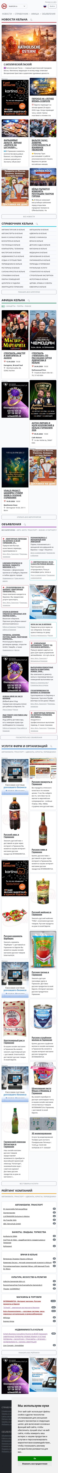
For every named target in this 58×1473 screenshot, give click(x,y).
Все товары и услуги (29, 1183)
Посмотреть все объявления (29, 737)
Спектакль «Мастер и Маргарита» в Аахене (14, 355)
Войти (52, 6)
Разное (28, 306)
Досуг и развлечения (38, 553)
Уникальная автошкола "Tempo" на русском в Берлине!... (41, 645)
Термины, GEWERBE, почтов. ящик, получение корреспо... (15, 637)
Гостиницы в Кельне (11, 245)
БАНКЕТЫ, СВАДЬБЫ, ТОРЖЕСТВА (29, 1232)
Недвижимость (8, 578)
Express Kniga (8, 1321)
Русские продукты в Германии (42, 783)
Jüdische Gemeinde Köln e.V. (14, 1281)
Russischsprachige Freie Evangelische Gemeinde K (22, 1285)
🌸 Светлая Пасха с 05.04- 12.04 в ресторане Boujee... (42, 563)
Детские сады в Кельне (40, 245)
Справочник (21, 14)
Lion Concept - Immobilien (13, 1345)
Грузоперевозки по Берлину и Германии (40, 691)
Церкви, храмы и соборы (41, 283)
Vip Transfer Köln (9, 1220)
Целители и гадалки (11, 283)
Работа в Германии (9, 627)
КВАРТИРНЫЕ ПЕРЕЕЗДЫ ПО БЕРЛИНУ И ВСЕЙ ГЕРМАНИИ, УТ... (15, 541)
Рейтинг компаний (17, 1190)
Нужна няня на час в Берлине (12, 697)
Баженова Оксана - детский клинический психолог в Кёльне (27, 1262)
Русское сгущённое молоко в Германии (42, 1038)
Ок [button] (35, 1458)
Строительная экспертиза (41, 275)
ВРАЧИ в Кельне (29, 1254)
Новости (7, 14)
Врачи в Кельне (36, 241)
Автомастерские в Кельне (13, 229)
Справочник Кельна (18, 223)
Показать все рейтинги (28, 1353)
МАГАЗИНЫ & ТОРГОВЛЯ (28, 1297)
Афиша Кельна (14, 300)
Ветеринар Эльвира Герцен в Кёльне (18, 1259)
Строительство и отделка (39, 685)
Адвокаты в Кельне (38, 233)
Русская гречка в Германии (40, 973)
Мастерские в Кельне (11, 252)
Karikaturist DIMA (10, 1236)
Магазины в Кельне (38, 248)
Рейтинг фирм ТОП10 (10, 1419)
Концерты (10, 306)
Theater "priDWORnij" (11, 1289)
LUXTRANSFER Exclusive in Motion (16, 1216)
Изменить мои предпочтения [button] (34, 1464)
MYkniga (6, 1317)
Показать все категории (29, 292)
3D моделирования (42, 1133)
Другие (50, 635)
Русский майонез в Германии (41, 913)
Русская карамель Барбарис (13, 937)
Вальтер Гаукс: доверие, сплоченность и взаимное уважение (41, 145)
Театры (20, 306)
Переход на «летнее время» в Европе (43, 99)
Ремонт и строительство (39, 683)
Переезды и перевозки (40, 264)
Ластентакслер (9, 1213)
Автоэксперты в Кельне (12, 233)
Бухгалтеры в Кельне (11, 241)
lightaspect (7, 1246)
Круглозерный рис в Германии (14, 1041)
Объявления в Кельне (10, 1435)
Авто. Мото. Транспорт (11, 554)
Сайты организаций (10, 1416)
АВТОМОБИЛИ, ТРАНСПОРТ (13, 752)
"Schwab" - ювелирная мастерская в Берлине (21, 1307)
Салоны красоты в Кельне (13, 271)
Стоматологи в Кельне (40, 271)
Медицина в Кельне (38, 252)
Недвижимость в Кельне (13, 256)
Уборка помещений (11, 279)
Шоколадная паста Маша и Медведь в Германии (41, 1091)
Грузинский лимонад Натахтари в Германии (15, 1144)
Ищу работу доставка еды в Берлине (15, 716)
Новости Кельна (15, 19)
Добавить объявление (10, 1451)
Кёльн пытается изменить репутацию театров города (43, 193)
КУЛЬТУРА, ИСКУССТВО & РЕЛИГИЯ (29, 1277)
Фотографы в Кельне (39, 279)
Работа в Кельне (8, 1438)
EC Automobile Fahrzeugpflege (15, 1209)
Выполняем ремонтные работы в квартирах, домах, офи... (42, 669)
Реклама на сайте (50, 2)
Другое (17, 650)
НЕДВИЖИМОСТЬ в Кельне (29, 1329)
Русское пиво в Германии (39, 850)
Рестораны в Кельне (11, 268)
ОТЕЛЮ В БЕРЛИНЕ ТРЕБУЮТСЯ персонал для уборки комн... (14, 613)
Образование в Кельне (40, 256)
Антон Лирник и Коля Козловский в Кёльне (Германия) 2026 (43, 427)
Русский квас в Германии (11, 835)
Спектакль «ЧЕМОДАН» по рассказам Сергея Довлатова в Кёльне (42, 358)
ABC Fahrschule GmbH (12, 1224)
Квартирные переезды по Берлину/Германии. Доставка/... (43, 715)
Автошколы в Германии (39, 661)
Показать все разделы (10, 1443)
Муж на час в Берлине (41, 624)
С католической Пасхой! (18, 64)
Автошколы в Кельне (39, 229)
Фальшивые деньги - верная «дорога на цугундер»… (13, 144)
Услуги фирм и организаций (25, 746)
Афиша (35, 14)
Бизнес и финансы (38, 237)
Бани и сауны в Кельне (12, 237)
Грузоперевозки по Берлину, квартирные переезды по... (13, 589)
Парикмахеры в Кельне (40, 260)
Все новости (29, 216)
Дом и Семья (7, 709)
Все (3, 306)
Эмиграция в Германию (12, 287)
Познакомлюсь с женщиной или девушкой (39, 539)
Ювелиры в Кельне (38, 287)
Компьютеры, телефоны (12, 248)
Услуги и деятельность (39, 635)
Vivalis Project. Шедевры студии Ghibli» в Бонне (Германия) (13, 494)
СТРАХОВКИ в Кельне (10, 275)
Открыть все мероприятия (29, 517)
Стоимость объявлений (11, 1446)
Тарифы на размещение (11, 1421)
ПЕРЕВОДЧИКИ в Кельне (12, 264)
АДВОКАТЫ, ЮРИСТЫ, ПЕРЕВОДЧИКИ (40, 752)
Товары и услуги (8, 1413)
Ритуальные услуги (38, 268)
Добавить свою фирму (11, 1424)
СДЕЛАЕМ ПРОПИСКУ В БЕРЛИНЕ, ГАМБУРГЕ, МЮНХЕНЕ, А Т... (12, 565)
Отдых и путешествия (12, 260)
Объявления (48, 14)
